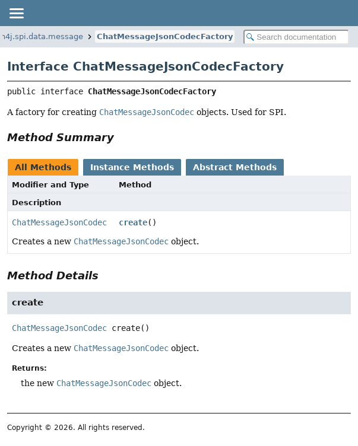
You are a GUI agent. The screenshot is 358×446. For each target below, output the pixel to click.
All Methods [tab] (43, 167)
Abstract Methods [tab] (235, 167)
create (133, 222)
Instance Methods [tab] (132, 167)
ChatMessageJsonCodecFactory (165, 36)
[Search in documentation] (296, 37)
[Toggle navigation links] (16, 13)
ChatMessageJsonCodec (59, 222)
